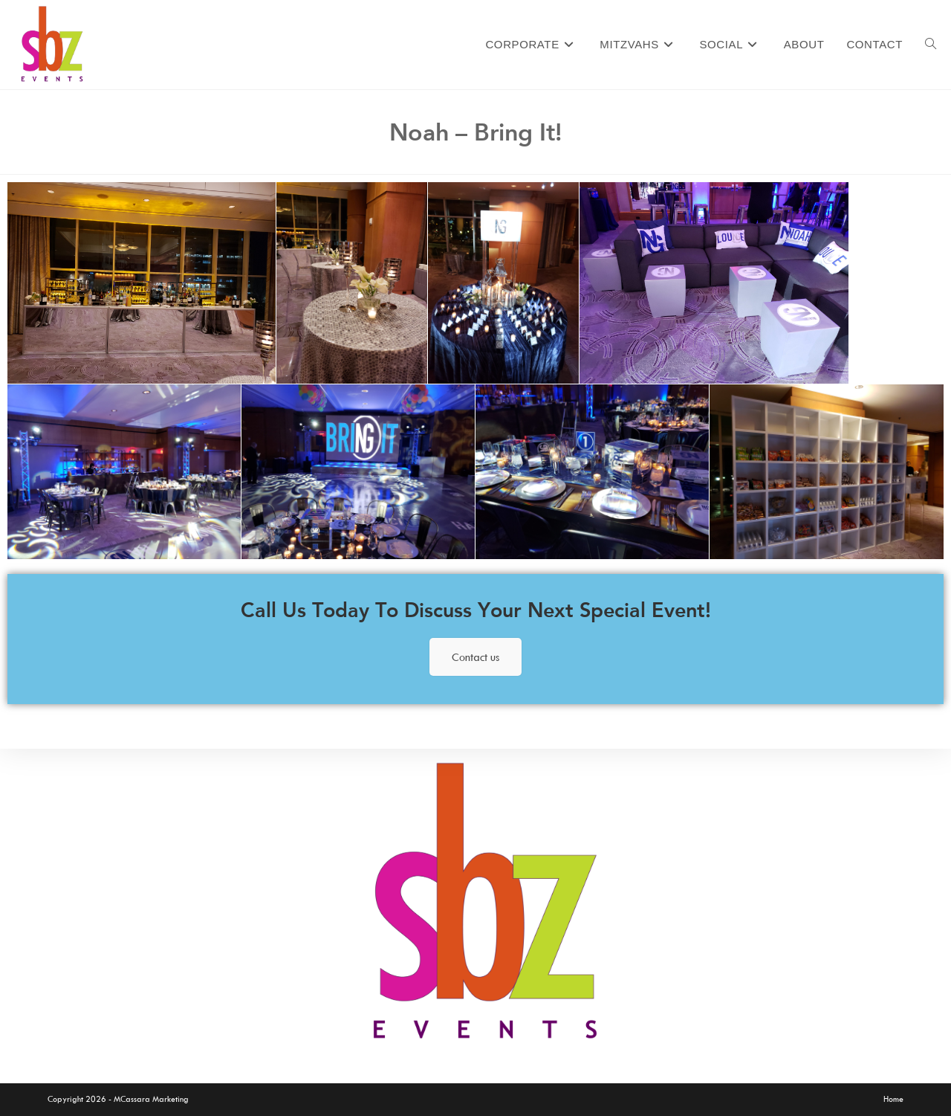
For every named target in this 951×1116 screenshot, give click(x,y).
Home (893, 1098)
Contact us (475, 657)
